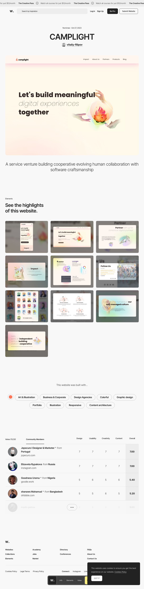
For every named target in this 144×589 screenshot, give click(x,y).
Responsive (75, 405)
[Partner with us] (117, 237)
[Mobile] (26, 237)
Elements (70, 580)
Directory (64, 549)
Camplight (72, 37)
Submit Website (128, 11)
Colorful (104, 397)
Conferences (65, 554)
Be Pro (112, 11)
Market (35, 558)
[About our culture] (72, 306)
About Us (91, 554)
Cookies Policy (11, 571)
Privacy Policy (38, 571)
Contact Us (92, 558)
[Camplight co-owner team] (26, 306)
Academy (37, 549)
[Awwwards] (12, 11)
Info (61, 580)
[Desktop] (72, 237)
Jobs (34, 554)
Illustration (55, 405)
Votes (79, 580)
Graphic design (125, 397)
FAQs (89, 549)
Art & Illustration (26, 397)
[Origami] (26, 341)
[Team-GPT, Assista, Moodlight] (72, 272)
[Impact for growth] (26, 272)
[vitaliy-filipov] (72, 45)
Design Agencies (83, 397)
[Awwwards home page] (52, 580)
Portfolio (37, 405)
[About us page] (117, 306)
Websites (9, 549)
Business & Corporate (54, 397)
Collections (10, 554)
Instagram (77, 571)
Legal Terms (25, 571)
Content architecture (100, 405)
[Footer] (117, 272)
